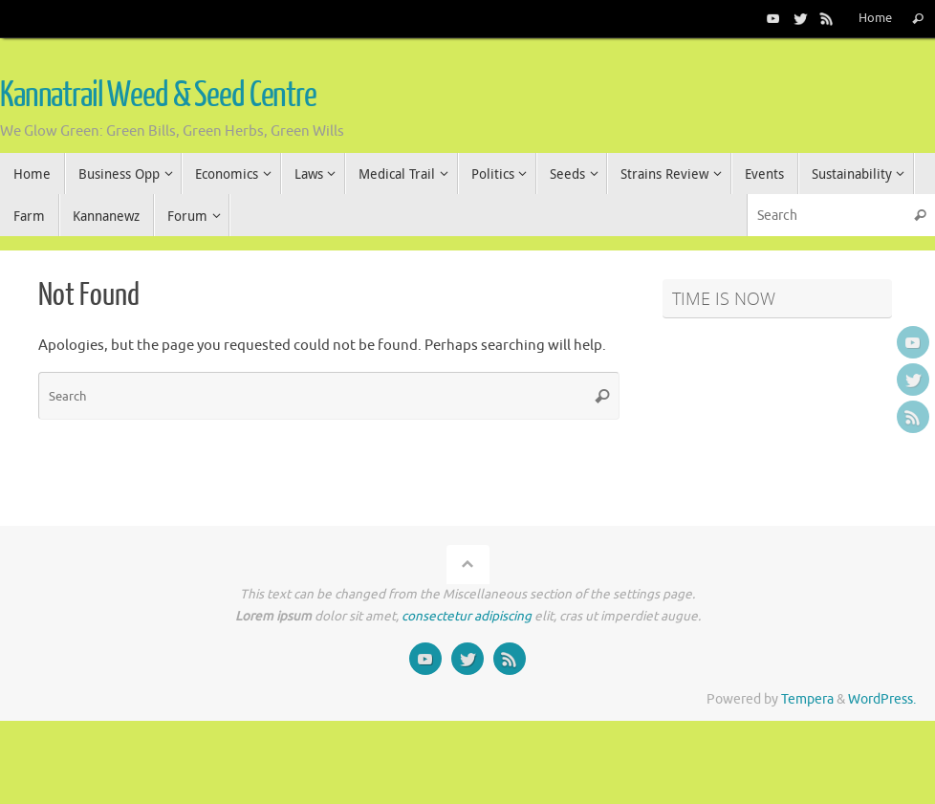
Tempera (807, 699)
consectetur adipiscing (467, 616)
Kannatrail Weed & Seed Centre (158, 95)
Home (875, 18)
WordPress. (882, 699)
